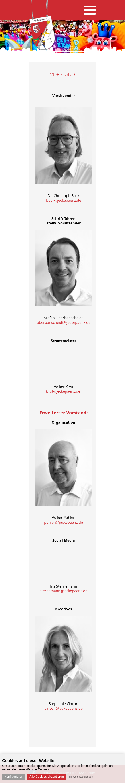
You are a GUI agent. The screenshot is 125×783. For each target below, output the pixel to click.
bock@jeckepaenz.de (63, 200)
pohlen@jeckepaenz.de (63, 522)
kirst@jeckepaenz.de (63, 391)
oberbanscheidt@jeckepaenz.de (63, 322)
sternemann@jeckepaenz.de (63, 590)
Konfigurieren (13, 776)
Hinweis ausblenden (81, 776)
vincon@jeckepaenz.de (64, 708)
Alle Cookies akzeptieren (46, 776)
